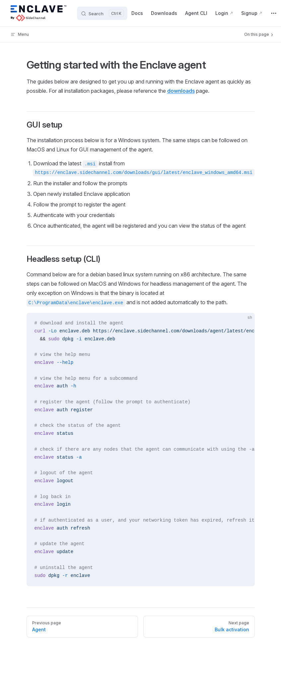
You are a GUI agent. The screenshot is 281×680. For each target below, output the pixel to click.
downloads (181, 90)
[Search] (102, 13)
